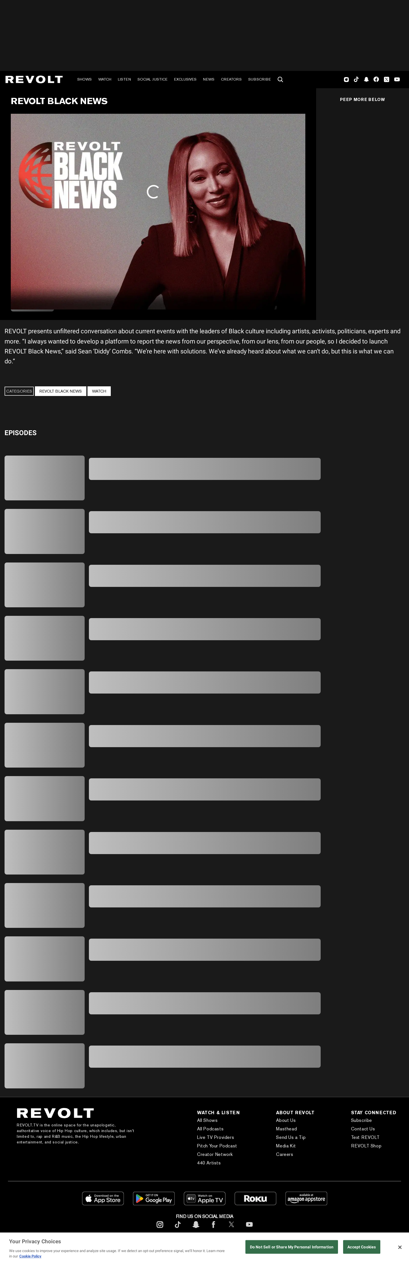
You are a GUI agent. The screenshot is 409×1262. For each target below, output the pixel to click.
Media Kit (286, 1146)
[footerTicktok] (178, 1229)
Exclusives (185, 79)
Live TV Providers (215, 1137)
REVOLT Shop (366, 1146)
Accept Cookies (361, 1247)
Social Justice (152, 79)
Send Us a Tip (291, 1137)
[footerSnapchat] (196, 1229)
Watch (104, 79)
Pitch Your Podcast (217, 1146)
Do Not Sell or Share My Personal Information (291, 1247)
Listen (124, 79)
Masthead (286, 1129)
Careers (284, 1154)
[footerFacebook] (213, 1229)
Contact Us (363, 1129)
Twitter (386, 79)
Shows (84, 79)
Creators (231, 79)
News (208, 79)
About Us (286, 1120)
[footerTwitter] (231, 1229)
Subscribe (259, 79)
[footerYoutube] (249, 1229)
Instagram (346, 79)
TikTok (356, 79)
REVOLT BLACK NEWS (60, 391)
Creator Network (215, 1154)
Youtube (397, 80)
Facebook (376, 79)
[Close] (400, 1247)
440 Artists (209, 1163)
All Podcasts (210, 1129)
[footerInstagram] (160, 1229)
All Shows (207, 1120)
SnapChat (366, 79)
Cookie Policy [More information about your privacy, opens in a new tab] (30, 1256)
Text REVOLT (365, 1137)
